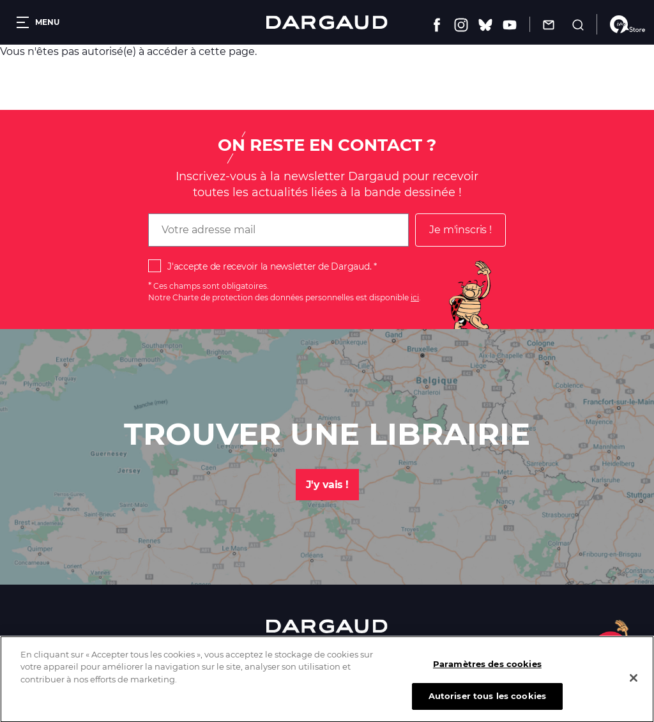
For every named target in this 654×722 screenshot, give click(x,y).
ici (415, 297)
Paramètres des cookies (487, 672)
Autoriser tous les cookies (487, 705)
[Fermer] (634, 686)
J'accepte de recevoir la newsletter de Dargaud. (269, 266)
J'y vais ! (327, 485)
